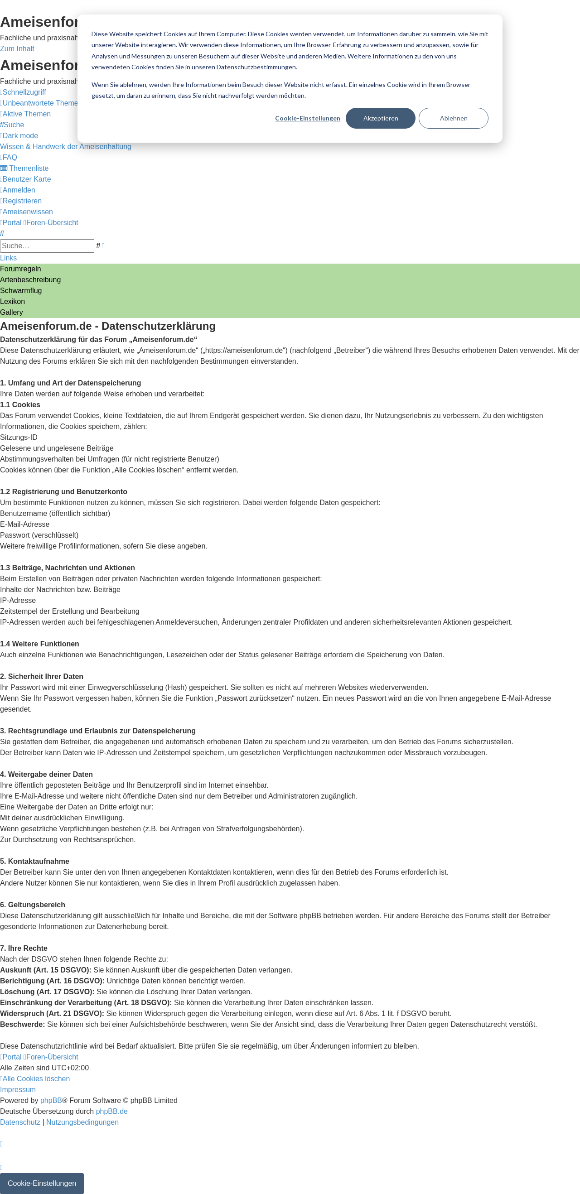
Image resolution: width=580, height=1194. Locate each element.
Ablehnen (454, 118)
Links (8, 258)
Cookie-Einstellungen (307, 118)
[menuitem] (41, 103)
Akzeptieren (380, 118)
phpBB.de (112, 1111)
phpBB (51, 1100)
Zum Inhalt (17, 49)
